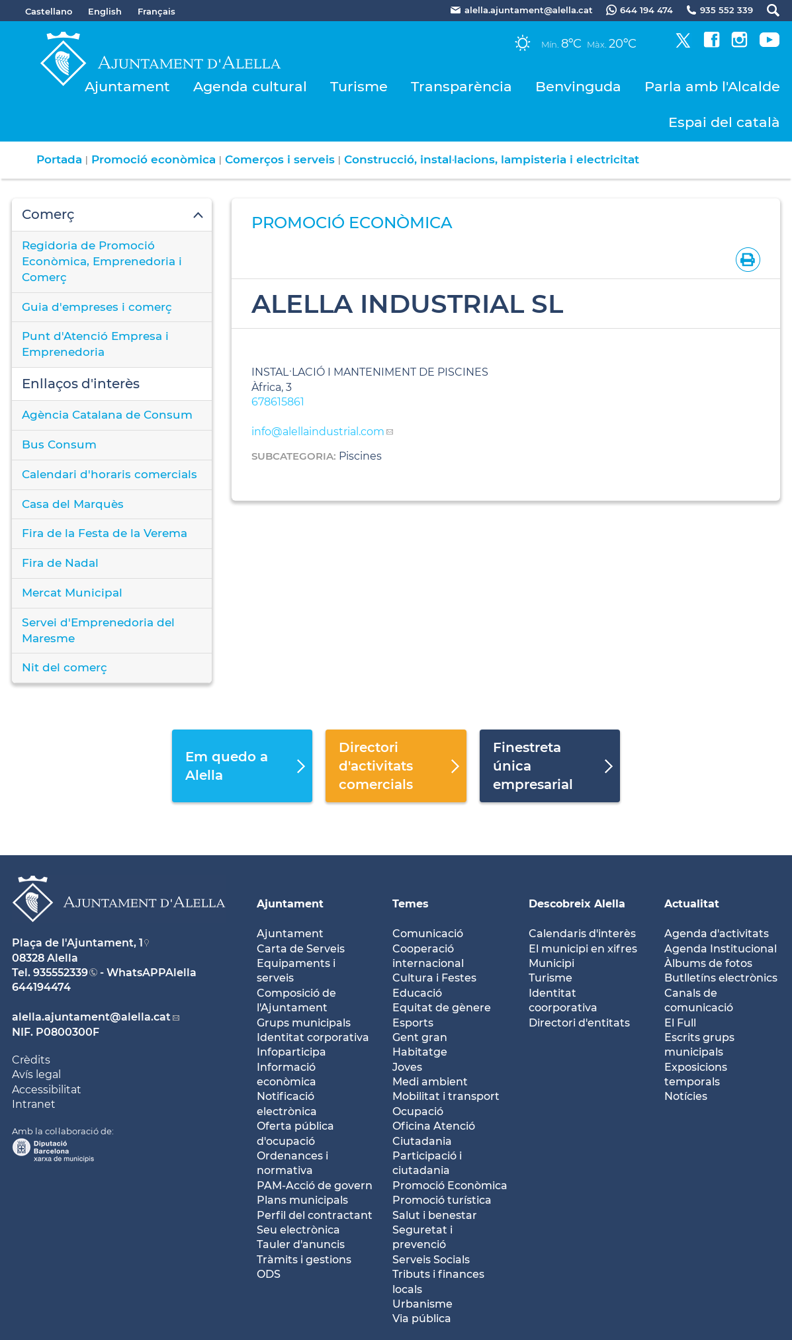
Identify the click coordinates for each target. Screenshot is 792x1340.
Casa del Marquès (73, 504)
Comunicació (427, 933)
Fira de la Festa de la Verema (104, 533)
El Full (680, 1023)
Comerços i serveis (280, 159)
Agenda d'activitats (716, 933)
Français (156, 11)
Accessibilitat (46, 1089)
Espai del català (724, 122)
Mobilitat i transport (446, 1096)
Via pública (421, 1318)
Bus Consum (59, 444)
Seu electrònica (298, 1230)
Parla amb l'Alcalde (712, 86)
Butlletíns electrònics (720, 978)
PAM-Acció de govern (315, 1185)
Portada (59, 159)
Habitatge (419, 1052)
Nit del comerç (64, 667)
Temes (410, 904)
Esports (412, 1023)
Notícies (685, 1096)
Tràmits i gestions (304, 1259)
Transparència (461, 86)
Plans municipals (302, 1200)
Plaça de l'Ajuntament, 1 (77, 943)
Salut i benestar (434, 1215)
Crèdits (31, 1060)
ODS (269, 1274)
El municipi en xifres (583, 948)
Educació (417, 993)
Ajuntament (127, 86)
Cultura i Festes (434, 978)
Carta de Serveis (301, 948)
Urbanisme (422, 1304)
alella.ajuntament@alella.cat (91, 1017)
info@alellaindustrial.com (317, 431)
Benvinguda (578, 86)
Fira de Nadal (60, 562)
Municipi (551, 963)
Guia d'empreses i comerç (97, 307)
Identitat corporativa (313, 1037)
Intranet (34, 1104)
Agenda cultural (250, 86)
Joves (407, 1067)
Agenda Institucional (720, 948)
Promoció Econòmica (449, 1185)
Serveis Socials (431, 1259)
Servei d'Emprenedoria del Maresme (98, 630)
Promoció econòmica (153, 159)
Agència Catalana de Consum (107, 414)
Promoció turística (442, 1200)
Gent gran (419, 1037)
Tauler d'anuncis (301, 1244)
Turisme (359, 86)
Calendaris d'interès (582, 933)
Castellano (48, 11)
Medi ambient (430, 1081)
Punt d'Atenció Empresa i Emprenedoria (95, 343)
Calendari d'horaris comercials (109, 474)
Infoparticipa (291, 1052)
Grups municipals (304, 1023)
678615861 (277, 402)
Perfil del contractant (315, 1215)
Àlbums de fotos (708, 963)
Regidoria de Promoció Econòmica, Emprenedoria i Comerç (102, 261)
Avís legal (36, 1074)
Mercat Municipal (72, 592)
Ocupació (417, 1111)
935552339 (60, 972)
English (105, 11)
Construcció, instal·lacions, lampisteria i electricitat (491, 159)
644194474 (41, 987)
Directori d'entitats (579, 1023)
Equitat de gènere (441, 1007)
